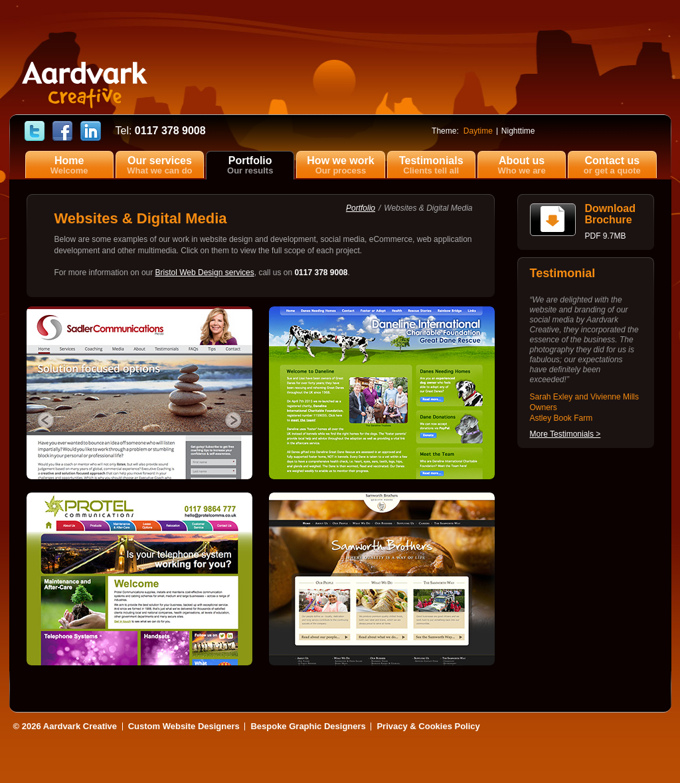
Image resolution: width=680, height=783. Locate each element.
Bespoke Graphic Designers (307, 726)
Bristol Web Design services (204, 272)
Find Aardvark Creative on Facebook (62, 131)
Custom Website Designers (184, 726)
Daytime (478, 131)
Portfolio (360, 208)
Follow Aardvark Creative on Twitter (35, 131)
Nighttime (518, 131)
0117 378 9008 (161, 130)
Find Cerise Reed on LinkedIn (90, 131)
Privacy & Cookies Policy (428, 726)
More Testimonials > (565, 434)
